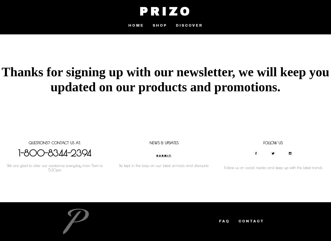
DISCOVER (189, 25)
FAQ (224, 221)
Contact (251, 221)
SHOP (160, 25)
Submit (164, 155)
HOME (136, 25)
